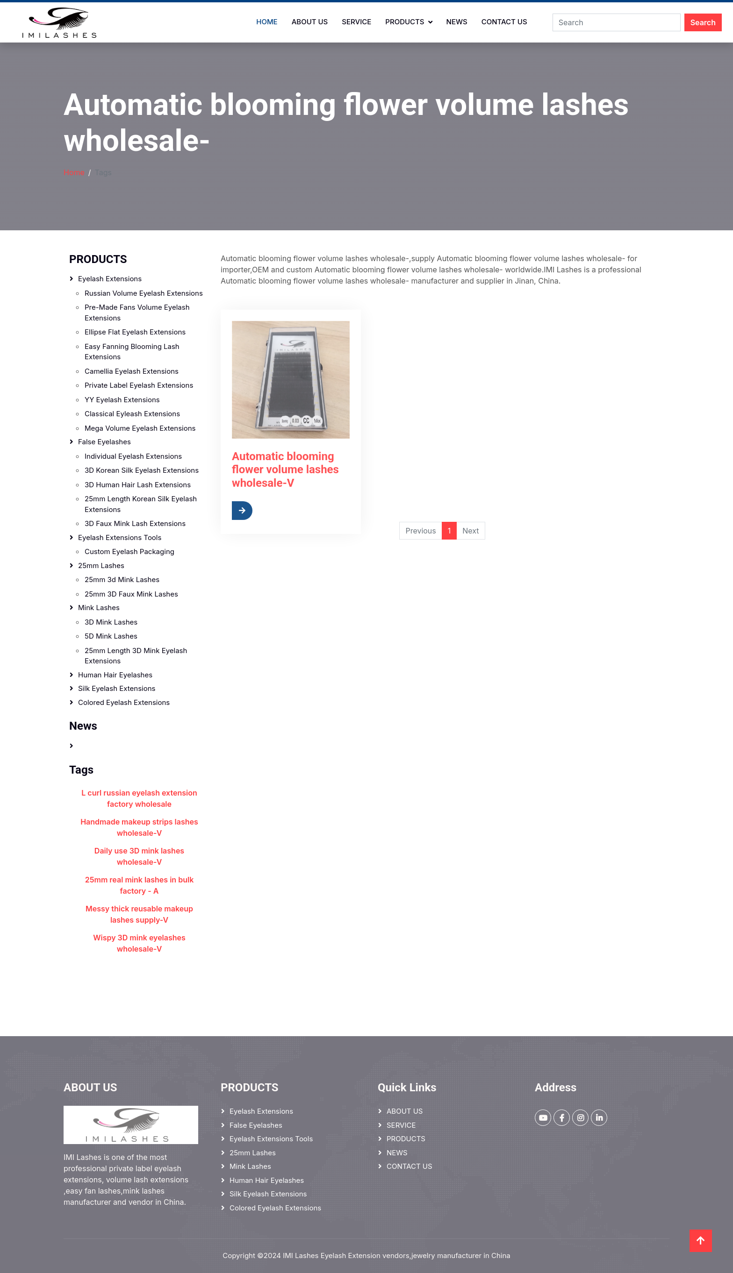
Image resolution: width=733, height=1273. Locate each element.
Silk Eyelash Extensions (117, 688)
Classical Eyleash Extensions (132, 413)
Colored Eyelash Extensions (124, 702)
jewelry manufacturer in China (460, 1255)
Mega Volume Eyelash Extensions (140, 428)
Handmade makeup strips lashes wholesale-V (139, 827)
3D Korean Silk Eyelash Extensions (142, 470)
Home (266, 21)
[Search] (617, 22)
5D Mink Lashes (111, 636)
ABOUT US (310, 21)
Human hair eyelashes (115, 674)
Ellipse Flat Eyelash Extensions (135, 331)
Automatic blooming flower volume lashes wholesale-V (285, 498)
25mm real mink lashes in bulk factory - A (139, 885)
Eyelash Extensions (110, 278)
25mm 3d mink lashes (122, 579)
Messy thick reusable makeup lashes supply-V (139, 914)
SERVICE (356, 21)
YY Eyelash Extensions (122, 399)
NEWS (456, 21)
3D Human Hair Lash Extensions (138, 484)
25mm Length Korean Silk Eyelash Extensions (141, 504)
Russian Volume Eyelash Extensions (144, 293)
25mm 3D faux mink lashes (131, 594)
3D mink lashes (111, 622)
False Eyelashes (104, 441)
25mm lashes (101, 565)
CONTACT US (504, 21)
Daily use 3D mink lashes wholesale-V (139, 856)
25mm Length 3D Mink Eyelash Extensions (136, 656)
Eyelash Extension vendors (365, 1255)
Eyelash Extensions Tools (119, 537)
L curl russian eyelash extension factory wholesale (139, 798)
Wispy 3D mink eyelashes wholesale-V (139, 943)
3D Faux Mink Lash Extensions (135, 523)
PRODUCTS (404, 21)
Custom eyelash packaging (129, 551)
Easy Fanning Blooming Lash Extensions (132, 352)
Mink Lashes (99, 607)
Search (703, 22)
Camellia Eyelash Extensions (132, 371)
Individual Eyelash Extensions (133, 456)
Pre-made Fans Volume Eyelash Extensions (137, 312)
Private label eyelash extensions (139, 385)
